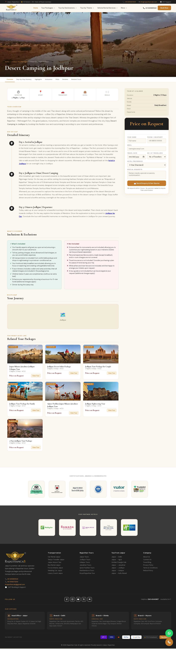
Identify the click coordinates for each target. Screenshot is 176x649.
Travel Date (132, 153)
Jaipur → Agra (116, 560)
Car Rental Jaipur (54, 557)
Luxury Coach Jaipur (55, 574)
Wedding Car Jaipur (55, 571)
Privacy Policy (148, 566)
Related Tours (88, 80)
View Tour (35, 376)
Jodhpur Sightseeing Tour (95, 404)
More (124, 8)
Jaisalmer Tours (85, 566)
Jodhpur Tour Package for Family (22, 404)
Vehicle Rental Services (107, 8)
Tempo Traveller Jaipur (56, 560)
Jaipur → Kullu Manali (119, 574)
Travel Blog (147, 563)
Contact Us (147, 560)
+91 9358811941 (130, 2)
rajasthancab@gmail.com (15, 585)
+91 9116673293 (11, 582)
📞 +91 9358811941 (149, 8)
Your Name (131, 137)
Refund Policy (148, 571)
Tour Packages (48, 8)
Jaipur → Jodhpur (118, 568)
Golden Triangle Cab (118, 563)
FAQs (66, 80)
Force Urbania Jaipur (55, 568)
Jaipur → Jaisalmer (118, 566)
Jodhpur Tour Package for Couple (98, 367)
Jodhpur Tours (85, 560)
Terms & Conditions (150, 568)
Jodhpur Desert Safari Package (59, 367)
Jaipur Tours (84, 557)
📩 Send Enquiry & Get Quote (146, 184)
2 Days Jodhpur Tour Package (20, 441)
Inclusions (55, 80)
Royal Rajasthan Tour (87, 574)
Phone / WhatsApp (155, 137)
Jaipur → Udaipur (117, 571)
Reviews (75, 80)
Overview (10, 80)
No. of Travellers (155, 153)
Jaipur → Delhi (116, 557)
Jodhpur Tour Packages (19, 62)
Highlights (43, 80)
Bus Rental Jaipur (54, 566)
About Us (146, 557)
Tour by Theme (87, 8)
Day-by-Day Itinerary (27, 80)
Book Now (164, 8)
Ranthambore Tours (87, 571)
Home (35, 8)
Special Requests (134, 170)
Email (129, 145)
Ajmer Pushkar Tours (87, 568)
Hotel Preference (135, 162)
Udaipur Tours (85, 563)
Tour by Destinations (67, 8)
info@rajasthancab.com (148, 2)
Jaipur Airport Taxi (54, 563)
